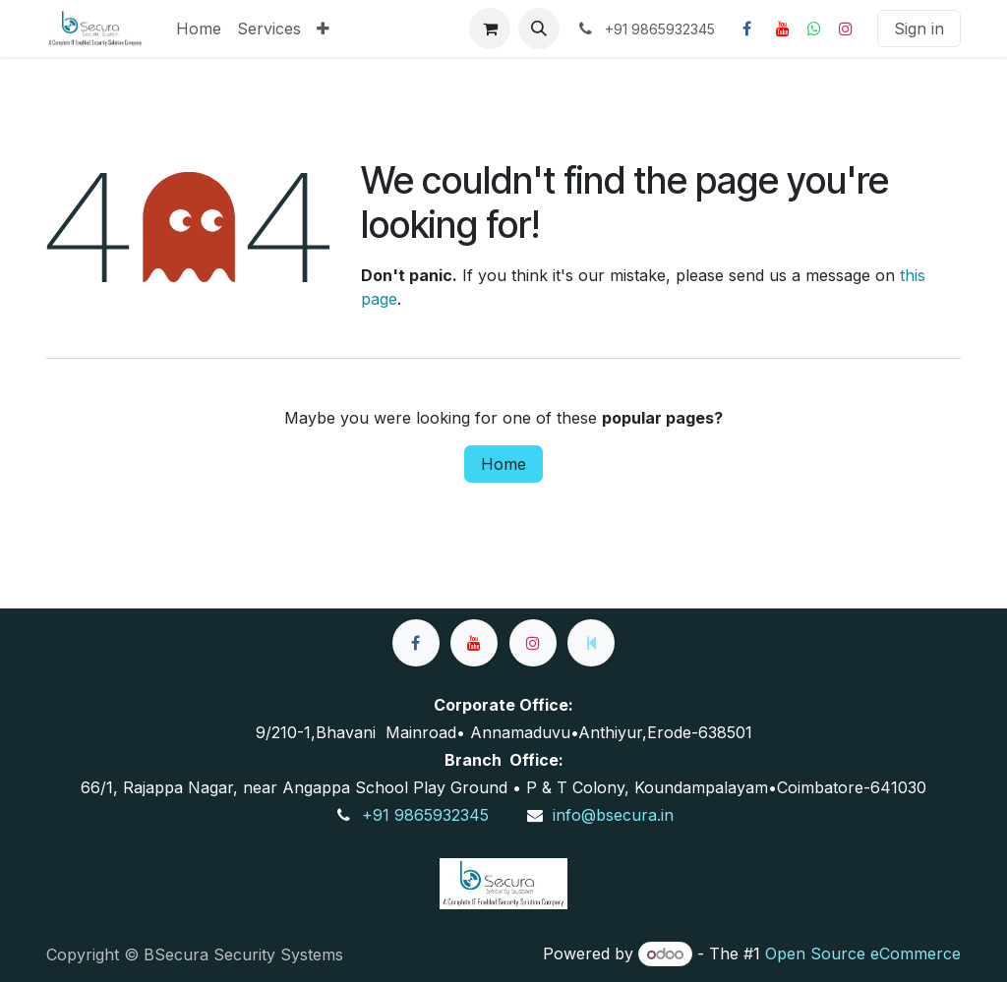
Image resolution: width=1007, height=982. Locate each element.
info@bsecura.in (613, 815)
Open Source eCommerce (863, 953)
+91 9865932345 (425, 815)
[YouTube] (783, 28)
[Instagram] (845, 28)
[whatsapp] (814, 28)
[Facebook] (746, 28)
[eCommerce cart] (489, 28)
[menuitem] (198, 28)
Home (503, 464)
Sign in (919, 28)
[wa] (591, 642)
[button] (539, 28)
